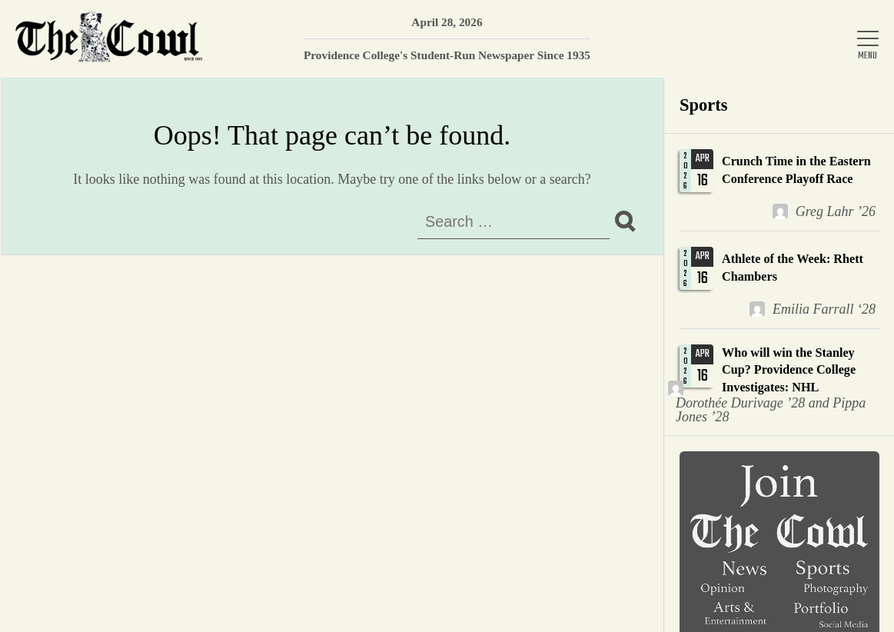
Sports (704, 105)
